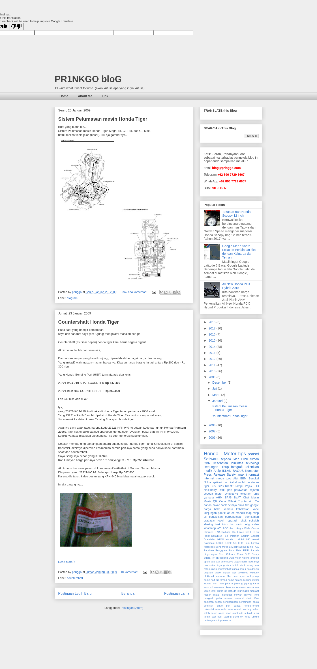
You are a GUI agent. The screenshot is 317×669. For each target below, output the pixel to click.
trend (236, 616)
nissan (228, 598)
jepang (248, 583)
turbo (248, 616)
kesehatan (220, 463)
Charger (208, 532)
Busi (213, 486)
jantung (238, 583)
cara (256, 565)
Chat (246, 497)
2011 (212, 365)
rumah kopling (242, 609)
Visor (238, 557)
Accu (232, 528)
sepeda (226, 459)
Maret (216, 395)
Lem (247, 543)
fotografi (237, 467)
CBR (207, 463)
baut (250, 561)
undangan (209, 620)
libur (239, 591)
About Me (85, 96)
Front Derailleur (213, 535)
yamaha (209, 497)
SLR (247, 554)
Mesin (255, 497)
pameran (209, 602)
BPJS (228, 497)
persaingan (245, 602)
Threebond (222, 557)
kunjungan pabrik (214, 513)
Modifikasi (237, 546)
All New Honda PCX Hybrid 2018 (236, 286)
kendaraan (253, 587)
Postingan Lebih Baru (75, 593)
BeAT (237, 497)
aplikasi (217, 482)
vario (239, 524)
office (256, 598)
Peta (238, 550)
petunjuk (208, 605)
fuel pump (253, 576)
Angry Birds (243, 528)
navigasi (208, 598)
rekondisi (209, 609)
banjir (245, 561)
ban (226, 482)
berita (212, 565)
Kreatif (229, 486)
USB (231, 557)
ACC (225, 528)
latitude (232, 591)
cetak (207, 569)
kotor (213, 591)
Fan (257, 532)
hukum (247, 580)
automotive (227, 561)
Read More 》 (67, 562)
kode (256, 509)
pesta (256, 602)
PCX (256, 546)
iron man (218, 583)
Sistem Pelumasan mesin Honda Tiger (102, 119)
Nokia (207, 482)
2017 (212, 328)
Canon (255, 528)
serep (214, 613)
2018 (212, 322)
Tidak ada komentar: (134, 292)
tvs (231, 524)
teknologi (252, 463)
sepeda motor (213, 493)
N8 (244, 546)
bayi (256, 561)
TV (213, 557)
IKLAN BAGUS (233, 470)
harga (207, 509)
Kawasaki (209, 543)
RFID (246, 550)
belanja (232, 505)
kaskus (208, 587)
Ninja (250, 546)
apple (207, 561)
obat (248, 598)
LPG (240, 543)
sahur (256, 609)
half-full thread (219, 580)
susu (256, 613)
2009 (212, 377)
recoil (220, 520)
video (255, 524)
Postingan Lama (176, 593)
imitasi (255, 580)
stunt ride (237, 613)
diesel (218, 572)
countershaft (75, 578)
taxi (217, 524)
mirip (256, 513)
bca (206, 565)
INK (248, 539)
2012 (212, 359)
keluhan (230, 587)
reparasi (232, 520)
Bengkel (254, 478)
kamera (228, 509)
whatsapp (210, 528)
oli (205, 516)
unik (256, 493)
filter (229, 576)
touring (227, 616)
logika (245, 591)
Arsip (217, 470)
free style (239, 576)
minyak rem (251, 594)
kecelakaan (218, 587)
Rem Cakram (227, 554)
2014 (212, 346)
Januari (217, 401)
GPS (221, 486)
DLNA (217, 532)
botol (235, 565)
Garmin (245, 535)
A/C (219, 528)
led (233, 513)
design (255, 569)
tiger (206, 486)
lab (225, 591)
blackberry (210, 490)
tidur (220, 616)
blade (228, 565)
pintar (219, 605)
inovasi (208, 583)
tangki (207, 616)
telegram (245, 493)
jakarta (229, 583)
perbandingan (233, 516)
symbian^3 (231, 493)
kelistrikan (252, 467)
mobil (241, 482)
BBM (243, 478)
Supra (207, 557)
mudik (208, 470)
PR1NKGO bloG (88, 79)
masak (207, 594)
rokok (243, 520)
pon (228, 605)
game (207, 580)
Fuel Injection (232, 535)
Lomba (255, 543)
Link (105, 96)
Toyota (242, 501)
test (214, 616)
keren (207, 591)
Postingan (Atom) (132, 607)
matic (216, 594)
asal (213, 561)
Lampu (239, 486)
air (250, 501)
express (220, 576)
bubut (242, 565)
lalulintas (237, 463)
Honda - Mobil (235, 539)
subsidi (248, 613)
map (249, 513)
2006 (212, 437)
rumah (254, 459)
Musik (207, 501)
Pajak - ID (252, 486)
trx (241, 616)
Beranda (128, 593)
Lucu (244, 459)
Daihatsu (226, 532)
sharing (208, 524)
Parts (231, 550)
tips (242, 453)
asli (218, 561)
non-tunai (239, 598)
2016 (212, 334)
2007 (212, 431)
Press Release (214, 474)
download (243, 572)
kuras (220, 591)
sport (228, 613)
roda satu (227, 609)
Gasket (255, 535)
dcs (249, 569)
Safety (231, 474)
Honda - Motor (220, 453)
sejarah (254, 490)
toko (224, 524)
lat (228, 513)
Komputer (252, 470)
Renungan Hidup (216, 467)
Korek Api (231, 543)
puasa (237, 605)
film (247, 505)
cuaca (235, 569)
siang (221, 613)
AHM (219, 497)
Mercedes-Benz (212, 546)
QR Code (219, 501)
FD (251, 532)
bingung (220, 565)
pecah (218, 602)
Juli (215, 388)
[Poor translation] (16, 26)
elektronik (209, 576)
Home (64, 96)
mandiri (240, 513)
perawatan (241, 490)
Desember (219, 382)
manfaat (254, 591)
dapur (243, 569)
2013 (212, 353)
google (254, 505)
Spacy (255, 554)
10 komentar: (130, 572)
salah (207, 613)
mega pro (223, 478)
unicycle (220, 620)
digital (226, 572)
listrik (222, 490)
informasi (252, 474)
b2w (256, 501)
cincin (213, 569)
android (255, 557)
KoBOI (219, 543)
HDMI (220, 539)
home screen (235, 580)
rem (217, 609)
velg (247, 524)
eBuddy (254, 572)
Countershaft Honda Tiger (88, 322)
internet (209, 478)
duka (241, 505)
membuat (226, 594)
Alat (235, 478)
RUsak (232, 501)
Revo (240, 554)
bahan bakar (212, 505)
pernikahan (252, 516)
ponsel (253, 454)
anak (241, 474)
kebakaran (242, 509)
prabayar (209, 520)
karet (256, 583)
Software (211, 459)
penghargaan (230, 602)
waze (228, 620)
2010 (212, 371)
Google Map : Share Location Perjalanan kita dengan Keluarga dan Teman (239, 251)
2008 (212, 425)
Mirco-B (226, 546)
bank (224, 505)
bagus (237, 561)
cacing (249, 565)
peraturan (253, 482)
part (229, 490)
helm (217, 509)
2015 (212, 340)
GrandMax (209, 539)
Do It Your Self (240, 532)
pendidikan (216, 516)
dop (233, 572)
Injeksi (255, 539)
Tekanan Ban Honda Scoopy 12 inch (236, 213)
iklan (236, 459)
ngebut (219, 598)
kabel (233, 482)
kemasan (241, 587)
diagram (72, 298)
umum (255, 616)
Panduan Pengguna (215, 550)
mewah (238, 594)
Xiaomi (245, 557)
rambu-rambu (251, 605)
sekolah (254, 520)
